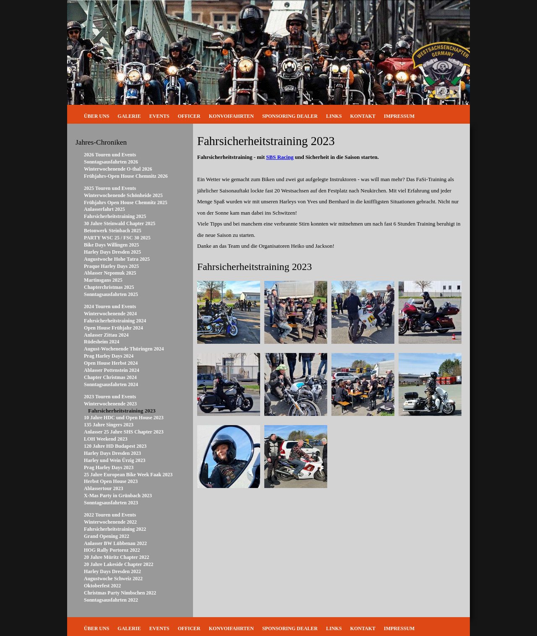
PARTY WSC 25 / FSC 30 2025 (117, 238)
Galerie (129, 116)
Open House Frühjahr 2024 (113, 328)
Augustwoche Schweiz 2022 (113, 578)
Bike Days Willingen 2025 (111, 245)
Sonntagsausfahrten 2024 (111, 384)
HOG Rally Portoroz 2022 (112, 550)
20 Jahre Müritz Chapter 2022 (116, 557)
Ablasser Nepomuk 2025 (110, 273)
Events (159, 116)
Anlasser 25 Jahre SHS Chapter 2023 (124, 432)
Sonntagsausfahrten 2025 (111, 294)
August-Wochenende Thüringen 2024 (124, 349)
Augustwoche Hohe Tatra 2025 (117, 259)
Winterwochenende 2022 (110, 522)
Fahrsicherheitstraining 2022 (115, 529)
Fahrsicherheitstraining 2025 (115, 216)
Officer (189, 116)
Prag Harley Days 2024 (108, 356)
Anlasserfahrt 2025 (104, 209)
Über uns (96, 116)
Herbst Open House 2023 (111, 481)
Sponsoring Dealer (290, 116)
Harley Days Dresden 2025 (112, 252)
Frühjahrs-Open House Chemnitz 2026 (126, 176)
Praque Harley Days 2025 (111, 266)
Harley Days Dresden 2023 (112, 453)
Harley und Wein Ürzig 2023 (114, 460)
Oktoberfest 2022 (102, 586)
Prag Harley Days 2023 (108, 467)
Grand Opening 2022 (106, 536)
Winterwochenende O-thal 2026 (118, 169)
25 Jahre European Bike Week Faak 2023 (128, 475)
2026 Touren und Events (110, 155)
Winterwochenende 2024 (110, 314)
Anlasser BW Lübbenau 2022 (115, 543)
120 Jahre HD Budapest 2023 (115, 446)
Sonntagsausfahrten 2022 (111, 600)
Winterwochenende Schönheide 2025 (123, 195)
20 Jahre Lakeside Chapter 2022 (119, 564)
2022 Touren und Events (110, 515)
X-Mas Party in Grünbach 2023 (118, 495)
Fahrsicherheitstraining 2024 (115, 321)
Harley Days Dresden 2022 (112, 571)
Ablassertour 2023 (103, 488)
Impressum (399, 116)
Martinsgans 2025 (103, 280)
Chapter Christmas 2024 (110, 377)
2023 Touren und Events (110, 397)
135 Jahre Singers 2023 (108, 425)
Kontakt (362, 116)
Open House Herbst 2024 (111, 363)
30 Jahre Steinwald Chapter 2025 (119, 223)
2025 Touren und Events (110, 188)
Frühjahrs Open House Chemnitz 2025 (125, 202)
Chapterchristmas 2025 (109, 287)
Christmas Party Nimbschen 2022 (120, 593)
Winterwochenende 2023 (110, 404)
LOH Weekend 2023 (106, 439)
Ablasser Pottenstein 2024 (111, 370)
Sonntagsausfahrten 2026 (111, 162)
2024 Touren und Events (110, 306)
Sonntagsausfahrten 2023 (111, 503)
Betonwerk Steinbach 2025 (112, 231)
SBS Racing (279, 157)
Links (333, 116)
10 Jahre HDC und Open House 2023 (124, 418)
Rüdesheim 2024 (101, 342)
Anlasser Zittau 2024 (106, 335)
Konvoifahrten (231, 116)
